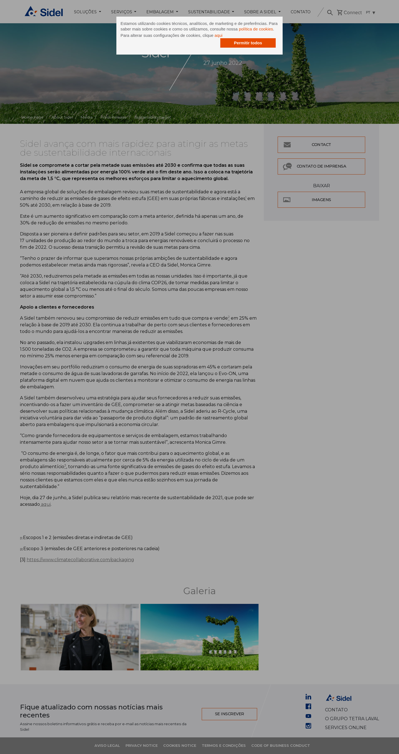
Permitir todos (248, 42)
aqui (218, 35)
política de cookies (256, 29)
